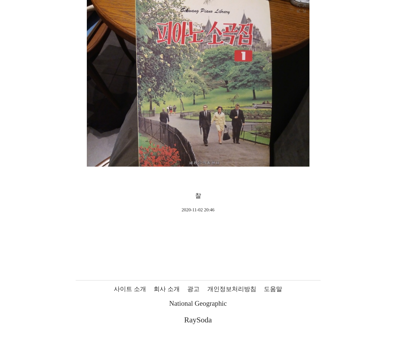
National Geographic (198, 303)
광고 (193, 288)
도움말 (273, 288)
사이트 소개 (130, 288)
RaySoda (198, 319)
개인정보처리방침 (231, 288)
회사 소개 (167, 288)
